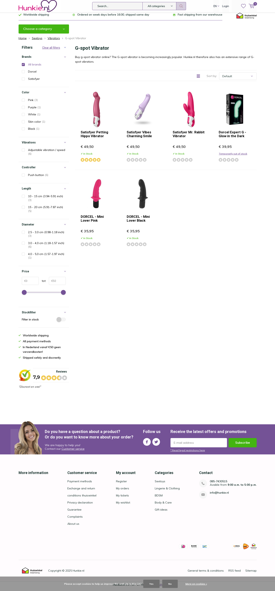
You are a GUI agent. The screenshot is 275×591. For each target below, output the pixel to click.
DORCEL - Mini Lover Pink (92, 221)
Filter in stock (44, 322)
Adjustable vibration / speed (46, 155)
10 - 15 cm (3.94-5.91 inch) (45, 201)
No (170, 583)
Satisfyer (34, 82)
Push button (38, 178)
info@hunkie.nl (219, 495)
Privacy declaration (80, 505)
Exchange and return (81, 491)
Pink (33, 103)
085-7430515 (218, 484)
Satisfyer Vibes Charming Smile (139, 137)
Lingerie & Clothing (167, 491)
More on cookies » (196, 583)
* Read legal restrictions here (187, 453)
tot (42, 283)
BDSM (159, 498)
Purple (34, 110)
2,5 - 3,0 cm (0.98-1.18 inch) (46, 237)
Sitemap (251, 573)
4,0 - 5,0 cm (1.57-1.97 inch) (46, 259)
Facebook (147, 444)
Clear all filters (51, 50)
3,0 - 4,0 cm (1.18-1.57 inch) (46, 248)
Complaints (75, 519)
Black (33, 132)
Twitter (156, 444)
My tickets (122, 498)
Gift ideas (161, 512)
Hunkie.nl (78, 573)
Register (121, 484)
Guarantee (74, 512)
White (34, 117)
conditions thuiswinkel (81, 498)
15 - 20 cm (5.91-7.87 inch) (45, 212)
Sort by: (212, 79)
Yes (151, 583)
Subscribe (242, 446)
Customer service (73, 452)
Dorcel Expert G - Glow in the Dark (232, 137)
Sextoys (160, 484)
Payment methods (79, 484)
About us (73, 527)
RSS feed (234, 573)
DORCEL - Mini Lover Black (138, 221)
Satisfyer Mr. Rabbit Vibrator (189, 137)
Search (181, 6)
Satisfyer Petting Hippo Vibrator (94, 137)
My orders (122, 491)
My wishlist (123, 505)
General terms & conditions (206, 573)
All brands (34, 67)
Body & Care (163, 505)
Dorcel (32, 74)
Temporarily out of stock (233, 156)
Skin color (36, 124)
